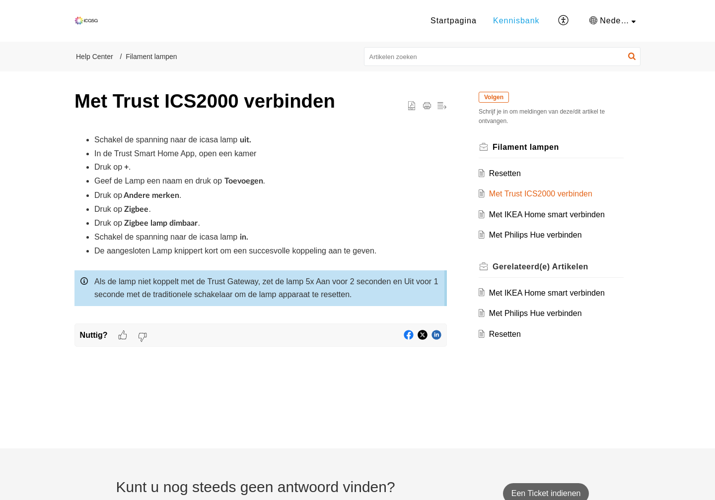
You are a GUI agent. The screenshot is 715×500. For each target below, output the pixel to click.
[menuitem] (453, 20)
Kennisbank (516, 20)
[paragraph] (260, 228)
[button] (564, 20)
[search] (502, 56)
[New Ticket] (546, 493)
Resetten (505, 173)
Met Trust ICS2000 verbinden (540, 193)
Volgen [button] (493, 97)
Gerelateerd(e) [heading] (540, 266)
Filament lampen (151, 57)
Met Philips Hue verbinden (535, 235)
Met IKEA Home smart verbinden (547, 214)
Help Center (94, 57)
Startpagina (453, 20)
